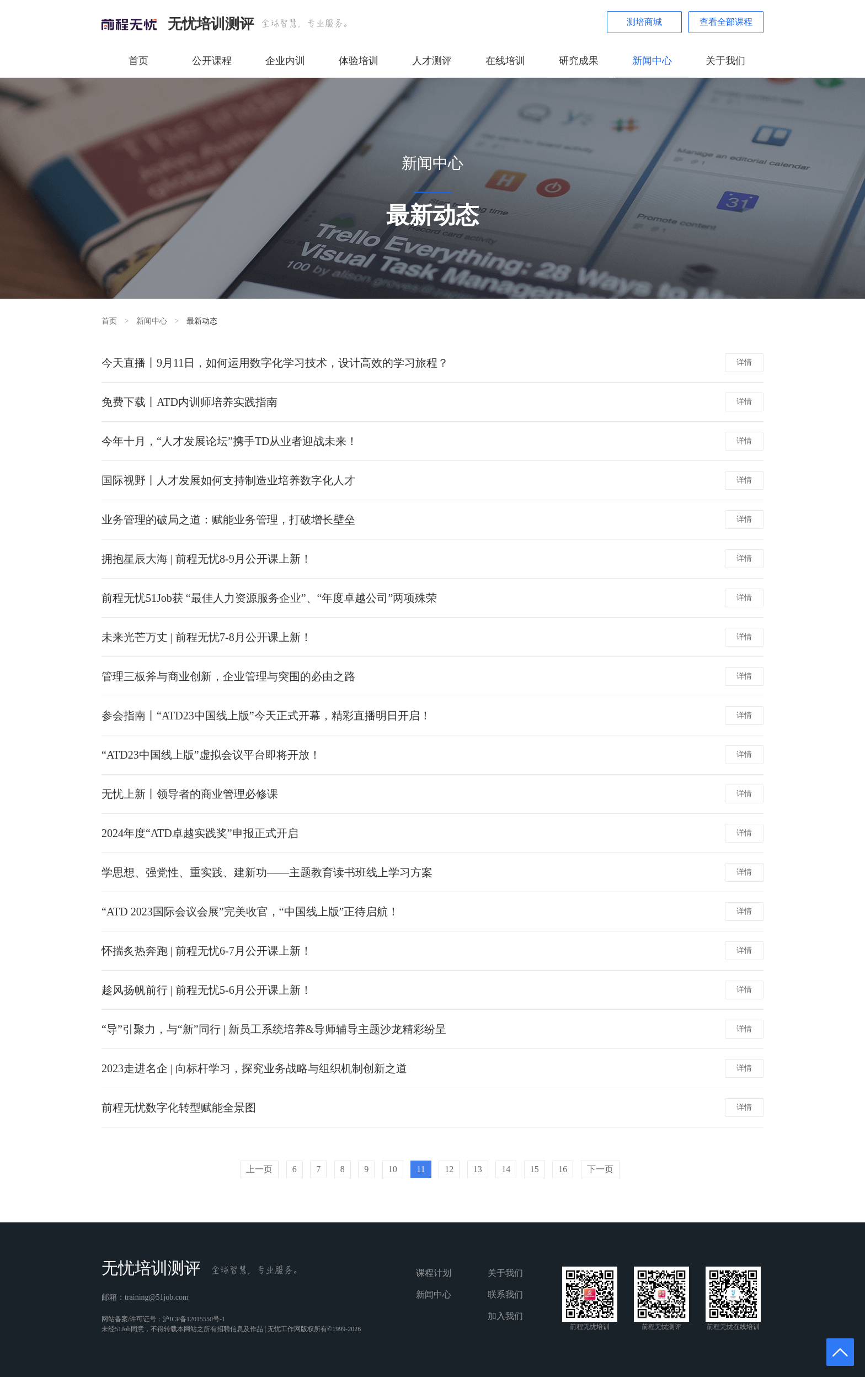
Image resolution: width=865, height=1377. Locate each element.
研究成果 (579, 60)
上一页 (259, 1169)
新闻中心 (652, 60)
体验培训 (358, 60)
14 (505, 1169)
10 (392, 1169)
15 (534, 1169)
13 (477, 1169)
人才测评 (432, 60)
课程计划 (433, 1273)
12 (449, 1169)
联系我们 (505, 1294)
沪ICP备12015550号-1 (194, 1319)
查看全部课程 (726, 22)
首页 (138, 60)
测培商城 (644, 22)
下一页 (600, 1169)
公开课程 (212, 60)
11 (421, 1169)
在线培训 (505, 60)
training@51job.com (157, 1297)
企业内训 (285, 60)
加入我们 (505, 1316)
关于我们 (725, 60)
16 (562, 1169)
